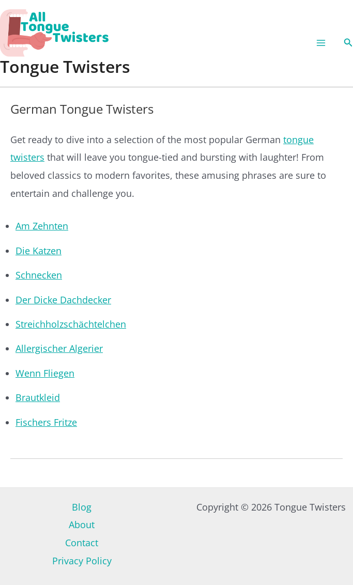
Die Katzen (39, 250)
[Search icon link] (348, 43)
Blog (81, 507)
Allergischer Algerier (59, 348)
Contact (81, 542)
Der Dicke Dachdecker (63, 300)
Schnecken (39, 275)
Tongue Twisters (65, 66)
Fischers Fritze (46, 422)
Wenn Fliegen (45, 373)
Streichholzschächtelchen (71, 324)
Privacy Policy (82, 561)
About (82, 524)
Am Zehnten (42, 226)
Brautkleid (38, 397)
